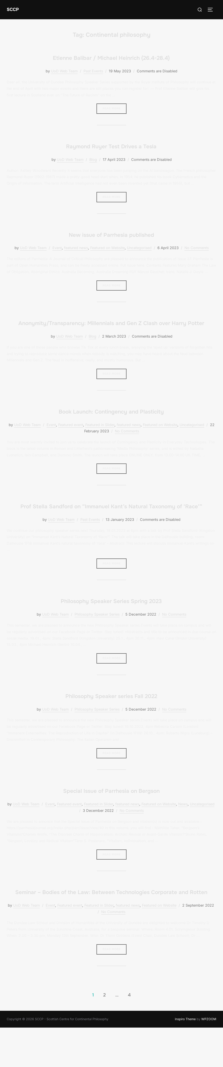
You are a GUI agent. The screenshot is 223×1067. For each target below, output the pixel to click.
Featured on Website (107, 248)
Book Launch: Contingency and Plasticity (111, 424)
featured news (76, 248)
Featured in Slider (99, 437)
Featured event (70, 437)
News (183, 830)
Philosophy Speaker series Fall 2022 (111, 721)
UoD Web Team (64, 71)
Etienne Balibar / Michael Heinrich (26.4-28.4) (111, 57)
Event (57, 248)
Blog (93, 159)
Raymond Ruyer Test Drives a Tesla (111, 145)
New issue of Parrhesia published (111, 234)
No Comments (196, 248)
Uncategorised (139, 248)
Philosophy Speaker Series (97, 640)
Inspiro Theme (185, 1058)
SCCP (13, 9)
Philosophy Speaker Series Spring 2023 (111, 626)
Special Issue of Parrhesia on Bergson (111, 816)
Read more (115, 108)
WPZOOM (208, 1058)
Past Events (93, 71)
